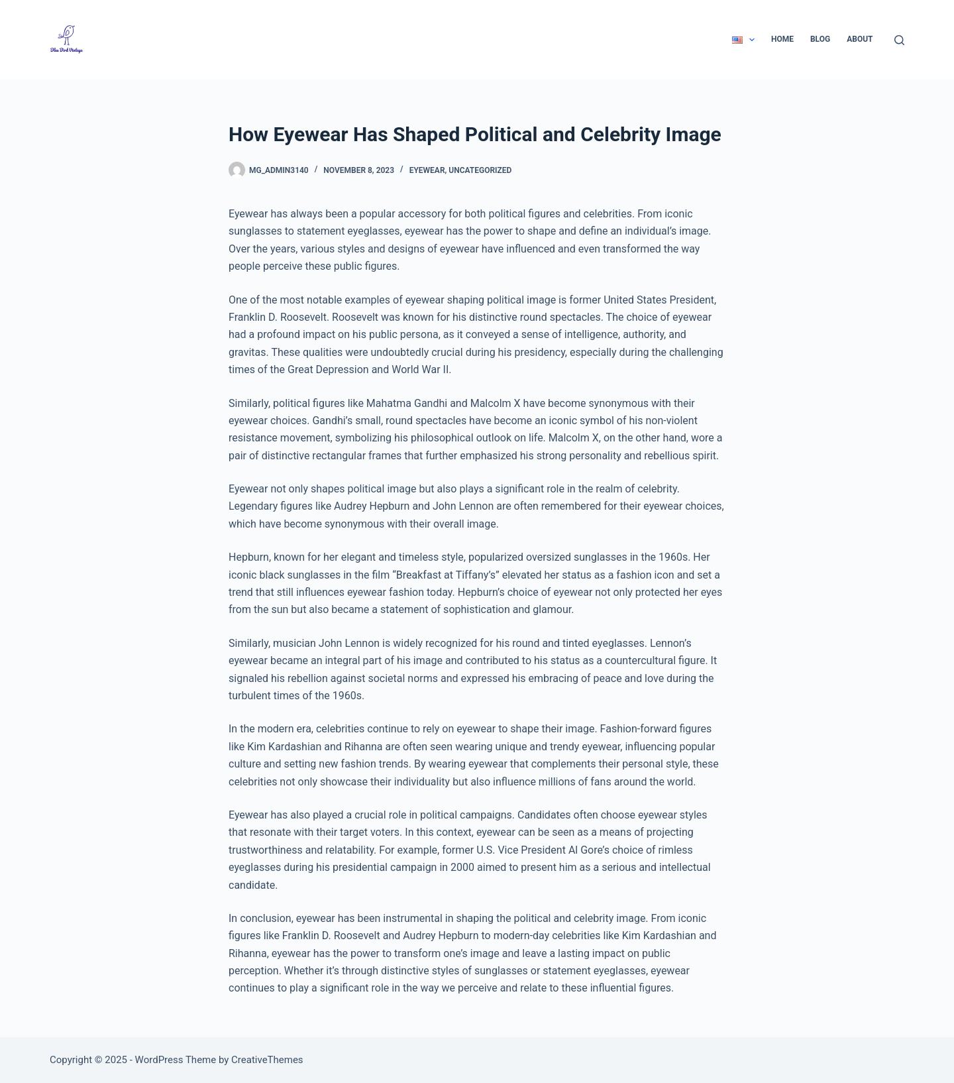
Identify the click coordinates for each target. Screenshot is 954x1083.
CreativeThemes (267, 1060)
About (860, 39)
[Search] (899, 40)
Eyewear (427, 170)
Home (782, 39)
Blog (820, 39)
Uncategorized (480, 170)
